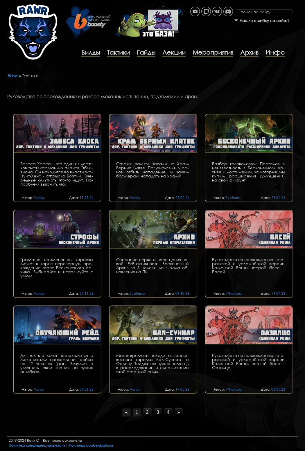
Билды (90, 52)
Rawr (12, 75)
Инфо (275, 52)
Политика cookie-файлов (91, 445)
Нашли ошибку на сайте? (265, 20)
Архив (249, 52)
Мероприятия (213, 52)
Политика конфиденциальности (37, 445)
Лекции (174, 52)
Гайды (146, 52)
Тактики (118, 52)
